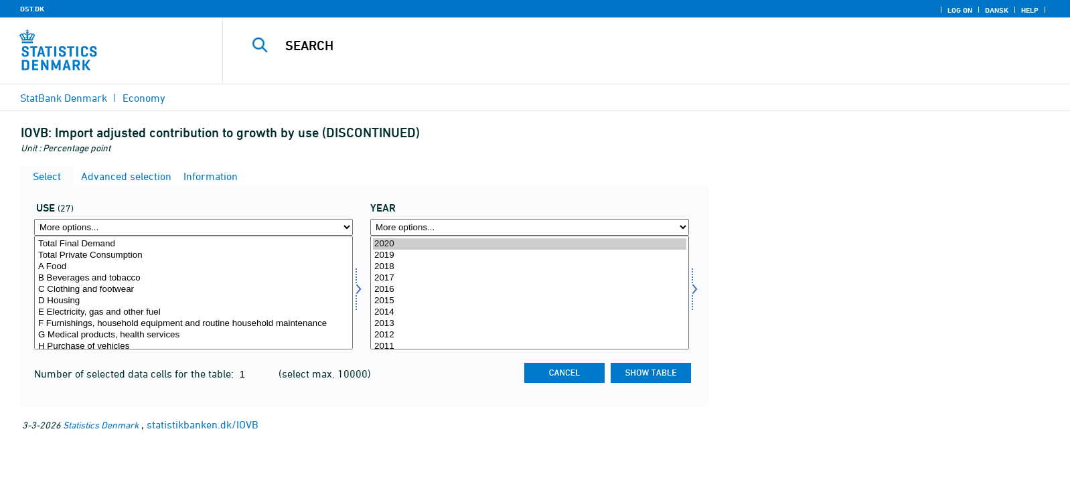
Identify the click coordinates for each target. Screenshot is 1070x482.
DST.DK (32, 8)
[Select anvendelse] (193, 292)
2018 (529, 266)
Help (1030, 10)
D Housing (193, 301)
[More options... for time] (529, 227)
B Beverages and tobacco (193, 278)
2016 (529, 289)
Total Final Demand (193, 244)
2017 (529, 278)
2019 (529, 255)
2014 (529, 312)
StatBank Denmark (63, 98)
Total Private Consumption (193, 255)
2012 (529, 335)
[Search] (614, 45)
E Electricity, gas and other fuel (193, 312)
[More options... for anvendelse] (193, 227)
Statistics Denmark (101, 424)
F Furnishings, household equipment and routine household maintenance (193, 323)
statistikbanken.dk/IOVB (202, 424)
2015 (529, 301)
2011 (529, 346)
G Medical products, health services (193, 335)
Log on (959, 10)
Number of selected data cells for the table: (135, 374)
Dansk (996, 10)
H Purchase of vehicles (193, 346)
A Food (193, 266)
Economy (144, 98)
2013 (529, 323)
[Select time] (529, 292)
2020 (529, 244)
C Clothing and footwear (193, 289)
